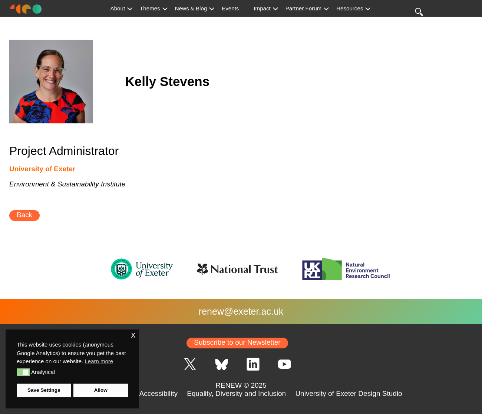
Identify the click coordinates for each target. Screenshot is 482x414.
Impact (262, 8)
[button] (23, 372)
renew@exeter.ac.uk (241, 311)
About (117, 8)
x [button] (133, 334)
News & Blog (191, 8)
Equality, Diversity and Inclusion (236, 393)
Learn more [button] (99, 361)
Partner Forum (303, 8)
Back (24, 215)
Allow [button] (101, 390)
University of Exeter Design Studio (348, 393)
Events (230, 8)
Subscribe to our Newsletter (237, 342)
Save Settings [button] (43, 390)
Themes (150, 8)
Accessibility (158, 393)
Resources (349, 8)
